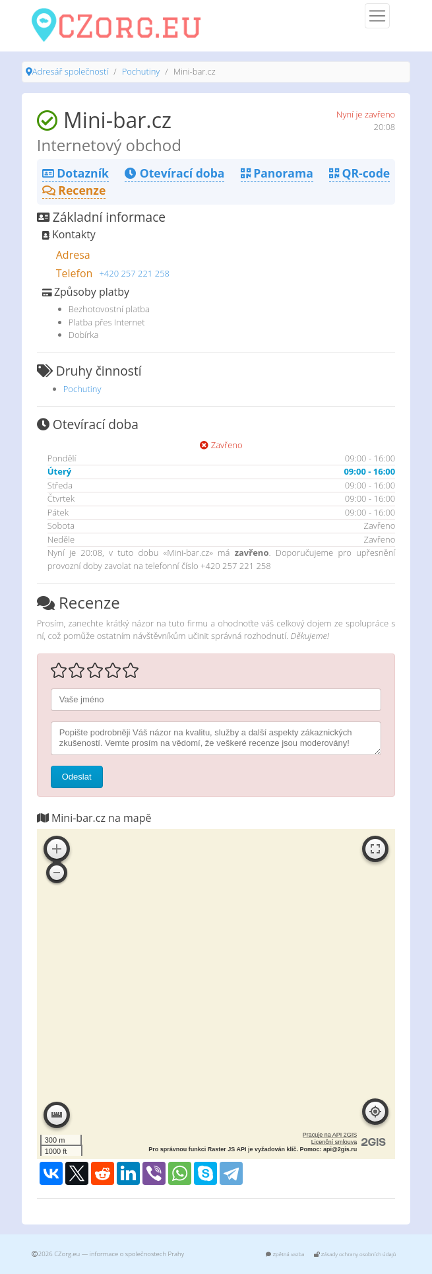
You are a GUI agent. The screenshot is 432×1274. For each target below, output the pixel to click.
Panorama (277, 173)
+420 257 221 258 (134, 273)
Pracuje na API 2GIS (330, 1134)
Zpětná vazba (285, 1253)
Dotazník (75, 173)
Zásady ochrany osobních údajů (355, 1253)
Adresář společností (70, 71)
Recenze (74, 190)
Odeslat (77, 777)
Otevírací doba (174, 173)
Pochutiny (141, 71)
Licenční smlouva (334, 1142)
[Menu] (377, 15)
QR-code (359, 173)
